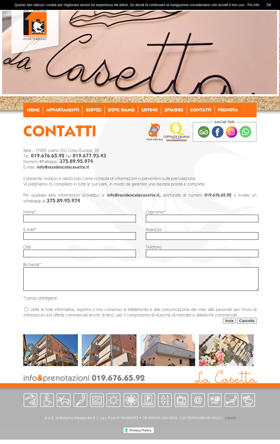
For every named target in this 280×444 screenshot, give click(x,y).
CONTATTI (200, 110)
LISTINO (149, 110)
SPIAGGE (173, 110)
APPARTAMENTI (62, 110)
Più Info (254, 5)
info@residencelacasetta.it (63, 167)
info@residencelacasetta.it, (135, 195)
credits (230, 422)
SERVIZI (93, 110)
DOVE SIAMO (121, 110)
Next (248, 352)
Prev (30, 352)
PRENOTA (228, 110)
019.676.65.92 (47, 156)
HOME (33, 110)
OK (268, 5)
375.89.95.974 (76, 161)
